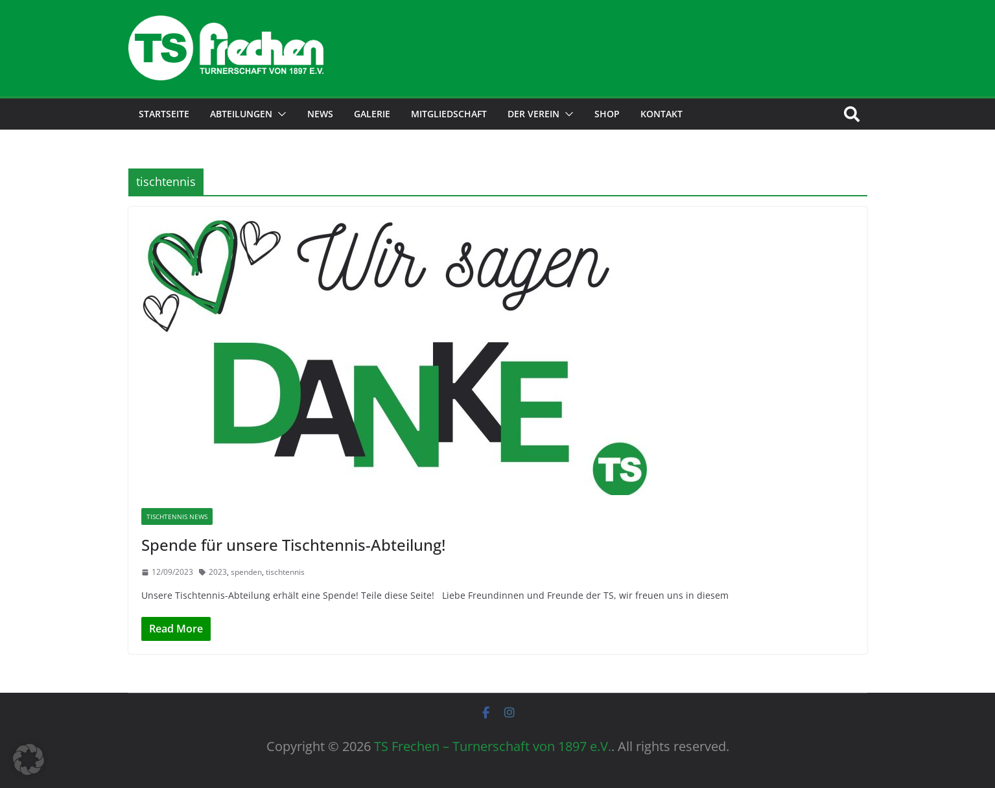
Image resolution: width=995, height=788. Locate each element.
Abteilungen (241, 114)
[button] (279, 114)
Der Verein (533, 114)
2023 (218, 571)
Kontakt (661, 114)
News (320, 114)
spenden (246, 571)
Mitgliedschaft (449, 114)
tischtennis (285, 571)
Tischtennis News (176, 516)
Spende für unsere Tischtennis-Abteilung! (293, 544)
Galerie (372, 114)
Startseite (164, 114)
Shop (607, 114)
